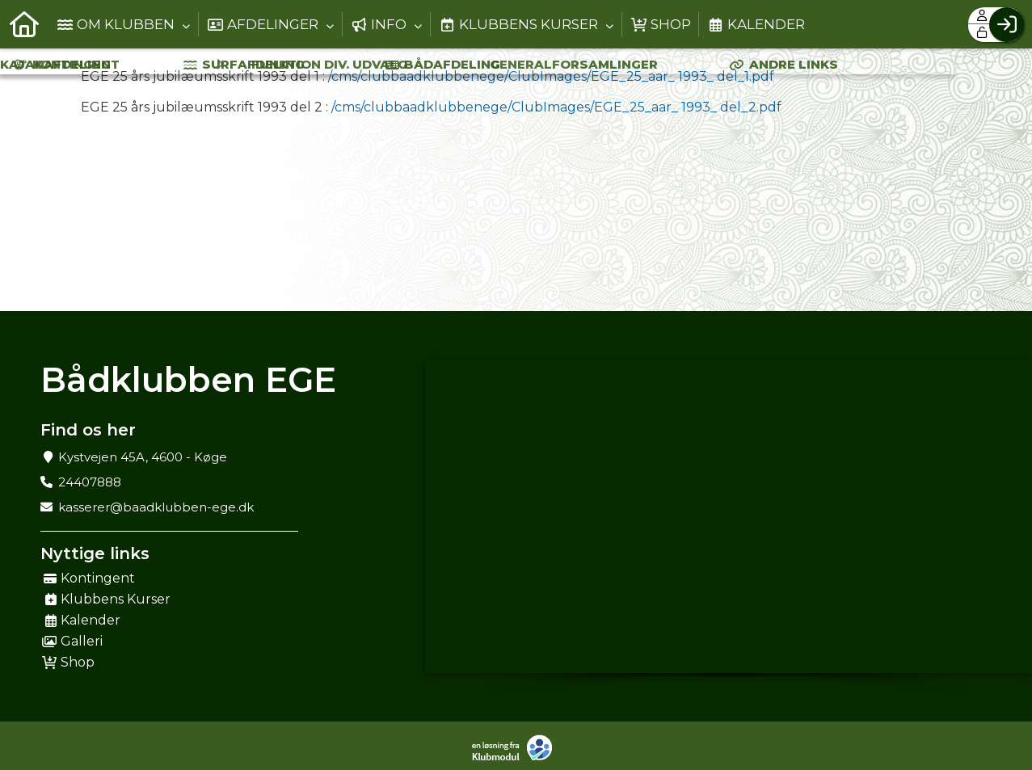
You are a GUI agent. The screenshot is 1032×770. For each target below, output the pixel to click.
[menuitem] (24, 24)
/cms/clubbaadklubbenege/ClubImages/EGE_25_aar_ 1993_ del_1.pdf (551, 76)
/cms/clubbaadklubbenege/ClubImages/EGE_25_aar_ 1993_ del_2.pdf (556, 107)
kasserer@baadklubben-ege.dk (156, 507)
